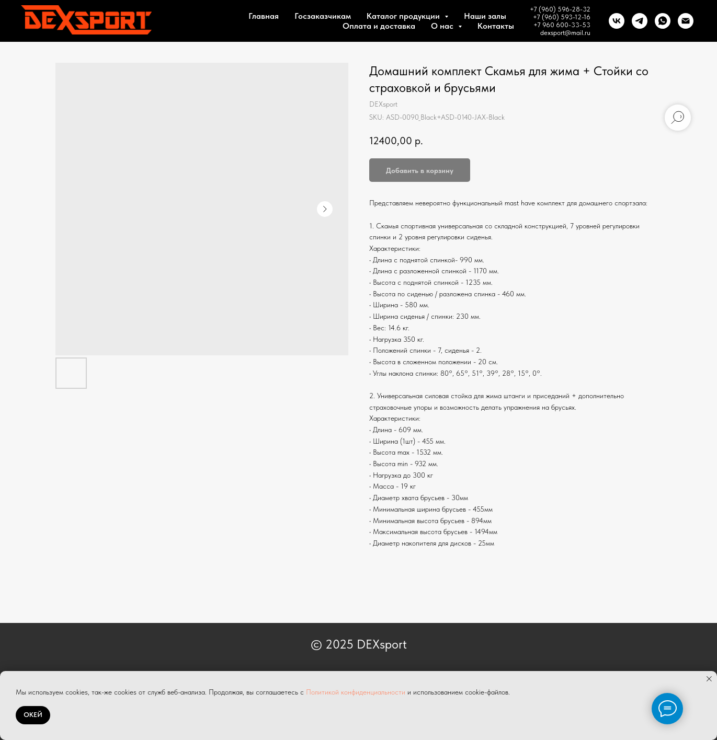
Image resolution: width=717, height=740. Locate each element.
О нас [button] (443, 26)
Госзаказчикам (322, 16)
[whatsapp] (662, 21)
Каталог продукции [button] (404, 16)
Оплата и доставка (379, 26)
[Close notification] (709, 679)
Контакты (495, 26)
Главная (263, 16)
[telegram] (639, 21)
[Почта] (685, 21)
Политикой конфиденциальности (355, 692)
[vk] (616, 21)
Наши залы (485, 16)
